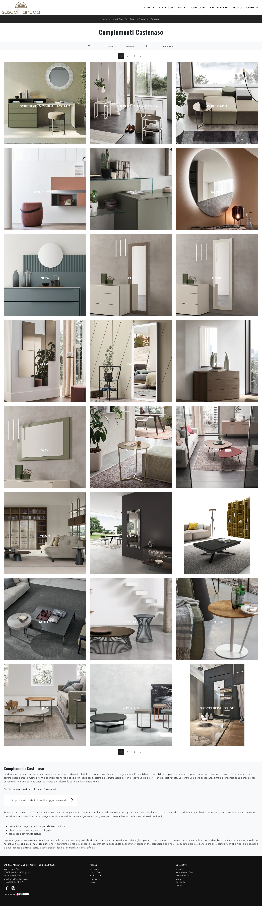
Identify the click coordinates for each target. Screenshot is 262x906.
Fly (131, 278)
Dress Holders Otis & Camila (131, 106)
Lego (45, 364)
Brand (178, 878)
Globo (217, 192)
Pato (131, 364)
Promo (237, 7)
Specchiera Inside (217, 708)
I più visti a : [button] (168, 46)
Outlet (182, 7)
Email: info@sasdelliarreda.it (17, 878)
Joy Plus (131, 708)
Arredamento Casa (184, 872)
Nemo (131, 450)
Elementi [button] (110, 46)
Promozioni (95, 878)
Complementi (131, 19)
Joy (217, 364)
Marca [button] (91, 46)
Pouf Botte (44, 192)
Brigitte (131, 622)
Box (131, 192)
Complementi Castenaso (149, 19)
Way (45, 450)
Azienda (149, 7)
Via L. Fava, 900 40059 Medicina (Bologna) (16, 870)
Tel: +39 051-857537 (14, 875)
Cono (45, 536)
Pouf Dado (217, 106)
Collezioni (166, 7)
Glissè (217, 536)
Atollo (45, 622)
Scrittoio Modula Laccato (45, 106)
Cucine (179, 869)
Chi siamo (94, 869)
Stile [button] (148, 46)
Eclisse (217, 622)
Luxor (131, 536)
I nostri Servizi (96, 872)
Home (104, 19)
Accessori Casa (116, 19)
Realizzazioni (219, 7)
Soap (217, 450)
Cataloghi (198, 7)
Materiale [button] (130, 46)
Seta (45, 278)
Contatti (252, 7)
